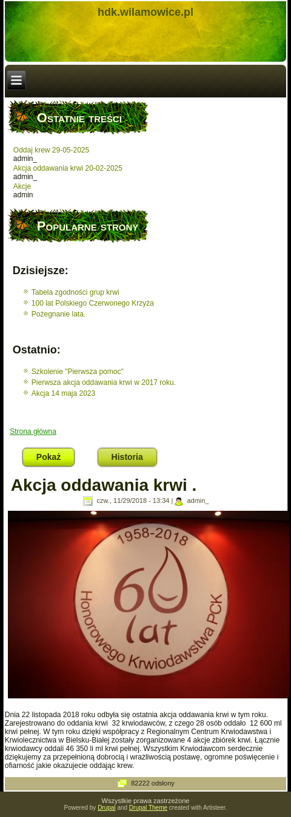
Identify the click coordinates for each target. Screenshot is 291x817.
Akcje (22, 186)
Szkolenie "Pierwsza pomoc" (78, 371)
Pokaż (55, 455)
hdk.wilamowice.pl (145, 12)
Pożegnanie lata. (58, 314)
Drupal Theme (148, 807)
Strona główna (33, 431)
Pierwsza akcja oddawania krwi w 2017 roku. (104, 382)
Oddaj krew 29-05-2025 (51, 150)
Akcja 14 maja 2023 (63, 393)
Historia (127, 457)
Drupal (106, 807)
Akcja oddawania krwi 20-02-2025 (67, 168)
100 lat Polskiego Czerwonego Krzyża (93, 303)
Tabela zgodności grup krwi (75, 292)
